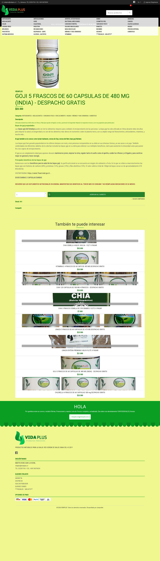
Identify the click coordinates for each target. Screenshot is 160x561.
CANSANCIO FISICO (101, 24)
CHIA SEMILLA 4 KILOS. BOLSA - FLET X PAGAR (80, 253)
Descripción (85, 88)
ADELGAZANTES (104, 82)
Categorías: (85, 82)
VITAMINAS (68, 35)
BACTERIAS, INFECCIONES (72, 22)
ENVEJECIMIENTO (127, 82)
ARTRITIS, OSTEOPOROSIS (72, 19)
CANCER (130, 22)
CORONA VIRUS (6, 27)
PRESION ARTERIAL (133, 29)
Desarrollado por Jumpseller (95, 559)
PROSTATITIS (6, 32)
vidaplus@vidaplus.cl (10, 2)
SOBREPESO (131, 32)
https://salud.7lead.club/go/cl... (105, 166)
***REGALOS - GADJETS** (104, 35)
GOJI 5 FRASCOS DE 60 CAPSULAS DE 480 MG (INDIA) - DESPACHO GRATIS (80, 451)
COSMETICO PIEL (101, 22)
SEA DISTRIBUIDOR (88, 540)
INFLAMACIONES (38, 29)
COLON (4, 24)
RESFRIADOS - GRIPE (40, 32)
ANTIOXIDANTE (6, 19)
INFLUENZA (5, 29)
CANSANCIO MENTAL (71, 24)
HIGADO (130, 27)
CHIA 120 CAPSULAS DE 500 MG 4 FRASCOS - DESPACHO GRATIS (80, 319)
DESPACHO (85, 537)
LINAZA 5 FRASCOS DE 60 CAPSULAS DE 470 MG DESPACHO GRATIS (80, 385)
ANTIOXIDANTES (93, 82)
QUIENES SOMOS (87, 543)
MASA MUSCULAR (70, 29)
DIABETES (99, 27)
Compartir (85, 203)
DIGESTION (37, 27)
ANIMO (98, 19)
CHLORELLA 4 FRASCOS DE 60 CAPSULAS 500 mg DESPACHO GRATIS (80, 484)
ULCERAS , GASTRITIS (40, 35)
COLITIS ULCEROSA (133, 24)
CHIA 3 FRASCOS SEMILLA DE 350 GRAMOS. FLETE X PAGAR (80, 352)
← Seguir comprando (111, 194)
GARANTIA (85, 535)
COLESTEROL (37, 24)
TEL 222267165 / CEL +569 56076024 (60, 540)
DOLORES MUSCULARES (72, 27)
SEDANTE (99, 32)
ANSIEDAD (131, 19)
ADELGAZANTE (6, 22)
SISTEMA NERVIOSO (8, 35)
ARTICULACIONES (39, 19)
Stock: (84, 197)
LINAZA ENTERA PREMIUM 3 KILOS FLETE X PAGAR (80, 418)
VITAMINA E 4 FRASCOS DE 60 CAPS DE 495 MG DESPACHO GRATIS (80, 286)
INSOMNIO (99, 29)
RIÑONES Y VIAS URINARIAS (73, 32)
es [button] (139, 2)
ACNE (35, 22)
